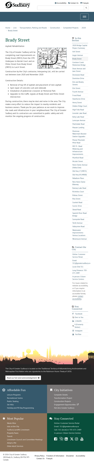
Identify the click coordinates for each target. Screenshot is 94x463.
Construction (55, 28)
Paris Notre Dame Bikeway (78, 183)
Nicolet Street (77, 161)
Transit (9, 436)
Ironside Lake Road (79, 113)
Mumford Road (77, 158)
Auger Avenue (77, 55)
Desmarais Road (78, 75)
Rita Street (76, 199)
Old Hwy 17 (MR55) (79, 171)
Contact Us (74, 3)
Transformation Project (63, 398)
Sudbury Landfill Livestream (18, 429)
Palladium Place (78, 178)
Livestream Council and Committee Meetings (25, 439)
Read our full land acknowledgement (22, 378)
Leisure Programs (14, 395)
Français (85, 3)
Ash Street (76, 51)
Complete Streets (61, 395)
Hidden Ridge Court (79, 106)
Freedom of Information (55, 456)
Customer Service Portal (69, 423)
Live (15, 28)
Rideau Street (77, 195)
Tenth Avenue (77, 223)
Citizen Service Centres (72, 433)
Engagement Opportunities (66, 404)
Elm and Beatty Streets (78, 83)
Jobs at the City (13, 426)
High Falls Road (78, 110)
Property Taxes (12, 433)
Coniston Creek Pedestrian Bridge (79, 63)
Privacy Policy (39, 456)
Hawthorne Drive (78, 99)
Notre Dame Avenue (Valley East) (79, 166)
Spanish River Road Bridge (79, 214)
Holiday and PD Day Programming (20, 408)
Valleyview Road (78, 226)
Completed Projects (71, 28)
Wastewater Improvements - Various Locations (78, 232)
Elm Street (76, 88)
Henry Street (77, 102)
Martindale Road (78, 124)
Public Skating (13, 401)
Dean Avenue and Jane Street (78, 69)
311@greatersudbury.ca (69, 426)
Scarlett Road (77, 202)
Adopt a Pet (11, 443)
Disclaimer (70, 456)
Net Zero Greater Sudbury (64, 408)
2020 (84, 28)
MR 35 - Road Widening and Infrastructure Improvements (77, 150)
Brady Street (12, 30)
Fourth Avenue (77, 92)
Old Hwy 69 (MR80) (79, 175)
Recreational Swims (15, 398)
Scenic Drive (77, 206)
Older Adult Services (15, 446)
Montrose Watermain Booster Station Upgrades (79, 134)
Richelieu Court (78, 191)
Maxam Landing (78, 127)
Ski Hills (10, 404)
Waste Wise (11, 423)
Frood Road (76, 95)
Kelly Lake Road (78, 117)
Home (7, 28)
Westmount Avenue (79, 239)
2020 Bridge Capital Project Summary (79, 46)
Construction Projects (62, 401)
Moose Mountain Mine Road (78, 141)
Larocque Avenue (78, 120)
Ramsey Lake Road (79, 188)
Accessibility (61, 3)
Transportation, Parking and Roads (33, 28)
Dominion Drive (78, 78)
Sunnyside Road (78, 219)
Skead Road (76, 209)
